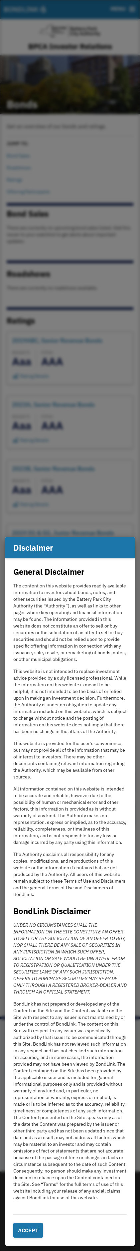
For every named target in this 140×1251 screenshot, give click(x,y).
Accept (28, 1230)
